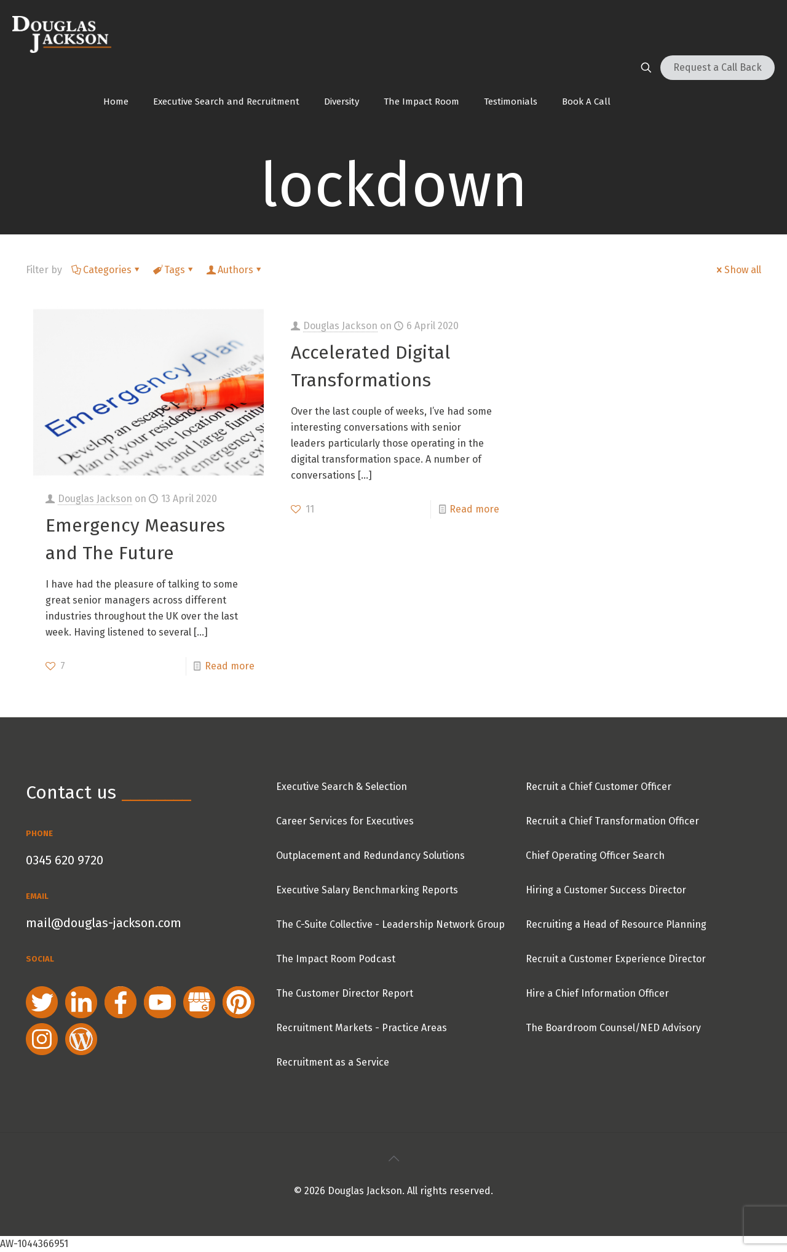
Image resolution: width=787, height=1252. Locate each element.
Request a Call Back (717, 67)
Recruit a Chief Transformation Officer (612, 821)
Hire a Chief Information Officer (597, 993)
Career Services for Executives (345, 821)
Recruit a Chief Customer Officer (598, 786)
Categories (106, 270)
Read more (230, 666)
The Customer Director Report (344, 993)
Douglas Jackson (95, 498)
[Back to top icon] (393, 1158)
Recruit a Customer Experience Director (616, 959)
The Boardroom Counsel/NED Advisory (613, 1028)
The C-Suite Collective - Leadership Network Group (390, 924)
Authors (234, 270)
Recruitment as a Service (332, 1062)
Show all (737, 270)
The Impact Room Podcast (335, 959)
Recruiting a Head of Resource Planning (616, 924)
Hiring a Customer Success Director (606, 890)
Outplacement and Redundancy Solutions (370, 855)
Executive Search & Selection (341, 786)
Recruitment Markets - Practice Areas (361, 1028)
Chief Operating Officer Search (595, 855)
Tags (173, 270)
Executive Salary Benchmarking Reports (367, 890)
